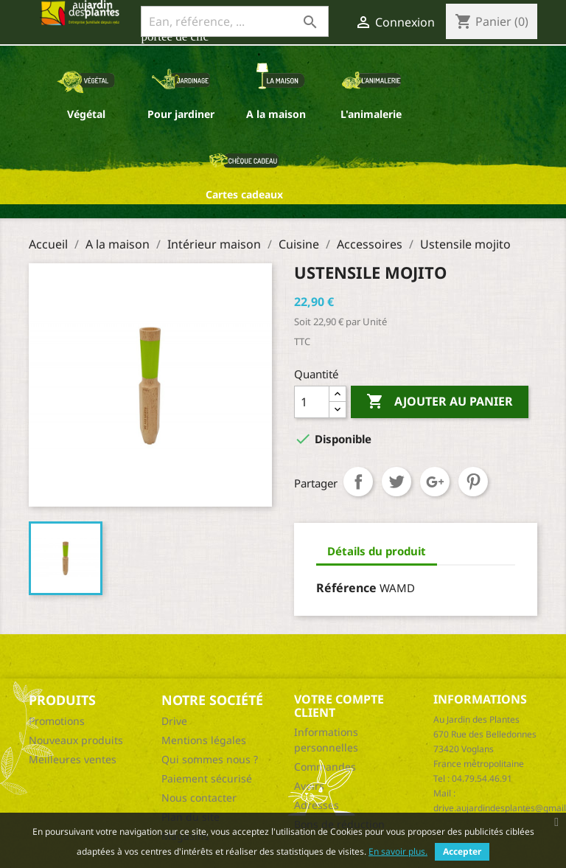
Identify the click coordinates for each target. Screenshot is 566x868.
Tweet (396, 481)
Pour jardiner (180, 114)
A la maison (276, 114)
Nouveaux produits (76, 740)
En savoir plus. (397, 851)
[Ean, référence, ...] (235, 21)
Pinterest (473, 481)
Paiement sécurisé (206, 778)
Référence (346, 587)
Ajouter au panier (439, 402)
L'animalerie (371, 114)
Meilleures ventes (72, 759)
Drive (174, 721)
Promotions (57, 721)
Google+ (435, 481)
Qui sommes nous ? (209, 759)
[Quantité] (311, 402)
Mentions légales (203, 740)
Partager (358, 481)
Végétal (86, 114)
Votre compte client (339, 706)
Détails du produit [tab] (376, 551)
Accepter (462, 851)
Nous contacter (199, 798)
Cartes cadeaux (244, 194)
